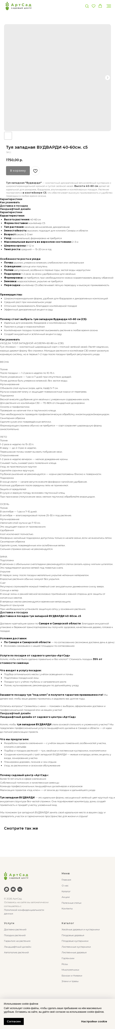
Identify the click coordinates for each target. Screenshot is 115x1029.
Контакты (67, 908)
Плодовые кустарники (75, 940)
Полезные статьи (71, 902)
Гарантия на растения (17, 940)
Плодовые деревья (73, 935)
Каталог (66, 891)
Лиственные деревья (74, 952)
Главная (66, 879)
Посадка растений (15, 935)
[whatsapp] (6, 889)
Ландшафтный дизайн (17, 946)
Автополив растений (16, 952)
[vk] (19, 889)
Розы (65, 964)
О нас (65, 885)
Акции (66, 896)
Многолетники (70, 969)
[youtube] (13, 889)
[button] (87, 6)
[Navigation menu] (109, 6)
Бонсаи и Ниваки (72, 975)
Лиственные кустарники (76, 946)
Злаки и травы (70, 981)
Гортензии (68, 958)
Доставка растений (15, 929)
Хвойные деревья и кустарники (81, 929)
